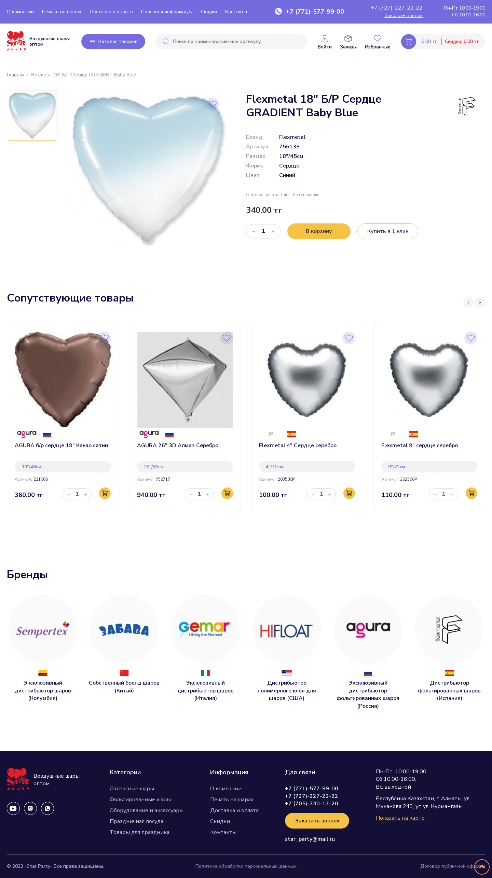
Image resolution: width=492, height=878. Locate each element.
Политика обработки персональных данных (246, 866)
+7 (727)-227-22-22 (397, 8)
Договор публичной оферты (452, 866)
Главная (16, 75)
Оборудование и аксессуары (146, 810)
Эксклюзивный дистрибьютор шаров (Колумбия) (43, 690)
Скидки (209, 12)
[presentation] (468, 308)
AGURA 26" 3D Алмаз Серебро (177, 445)
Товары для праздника (139, 832)
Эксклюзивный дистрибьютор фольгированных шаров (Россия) (368, 694)
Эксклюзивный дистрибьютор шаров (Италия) (205, 690)
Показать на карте (400, 818)
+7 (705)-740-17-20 (311, 803)
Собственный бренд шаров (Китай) (124, 686)
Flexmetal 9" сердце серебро (419, 445)
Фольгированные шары (140, 799)
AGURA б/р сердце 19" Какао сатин (61, 445)
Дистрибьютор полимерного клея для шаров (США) (287, 690)
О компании (20, 12)
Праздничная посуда (136, 821)
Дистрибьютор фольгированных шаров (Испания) (449, 690)
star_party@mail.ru (310, 839)
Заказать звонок (403, 15)
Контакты (236, 12)
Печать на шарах (61, 12)
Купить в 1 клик (387, 231)
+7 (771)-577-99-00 (315, 12)
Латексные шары (132, 788)
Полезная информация (167, 12)
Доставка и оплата (111, 12)
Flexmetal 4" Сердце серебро (298, 445)
